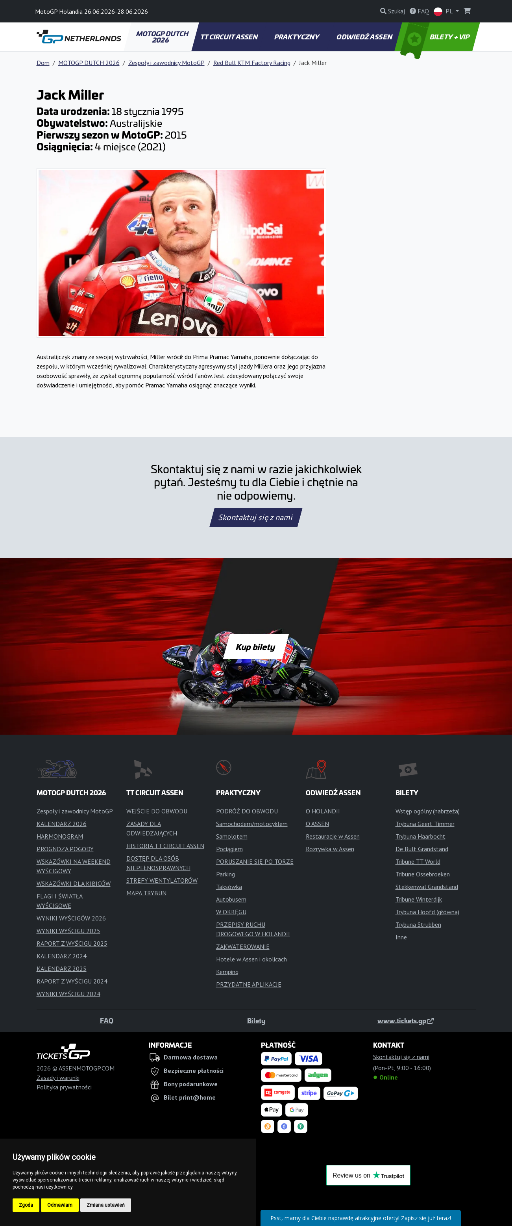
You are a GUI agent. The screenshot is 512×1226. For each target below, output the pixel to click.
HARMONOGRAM (60, 836)
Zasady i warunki (58, 1078)
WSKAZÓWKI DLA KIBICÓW (74, 883)
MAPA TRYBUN (146, 893)
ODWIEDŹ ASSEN (365, 36)
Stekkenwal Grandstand (427, 887)
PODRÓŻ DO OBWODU (247, 811)
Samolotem (232, 836)
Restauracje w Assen (333, 836)
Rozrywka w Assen (330, 849)
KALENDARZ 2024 (62, 956)
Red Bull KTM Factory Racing (251, 63)
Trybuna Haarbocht (420, 836)
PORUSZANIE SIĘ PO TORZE (255, 861)
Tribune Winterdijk (419, 899)
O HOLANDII (323, 811)
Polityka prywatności (64, 1087)
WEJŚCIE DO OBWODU (156, 811)
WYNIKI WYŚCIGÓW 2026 (71, 918)
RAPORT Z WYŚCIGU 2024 (72, 981)
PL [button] (444, 11)
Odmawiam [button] (59, 1205)
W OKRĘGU (231, 912)
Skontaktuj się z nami (256, 517)
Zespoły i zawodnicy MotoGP (166, 63)
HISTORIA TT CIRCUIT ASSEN (165, 846)
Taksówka (229, 887)
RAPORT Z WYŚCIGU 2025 (72, 943)
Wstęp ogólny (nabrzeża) (428, 811)
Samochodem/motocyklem (252, 824)
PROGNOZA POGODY (65, 849)
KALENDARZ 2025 (62, 968)
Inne (401, 937)
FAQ (106, 1020)
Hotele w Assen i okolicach (251, 959)
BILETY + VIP (435, 36)
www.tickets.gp (405, 1020)
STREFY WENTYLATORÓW (162, 880)
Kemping (227, 972)
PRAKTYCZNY (297, 36)
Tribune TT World (418, 861)
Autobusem (231, 899)
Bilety (256, 1020)
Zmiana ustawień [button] (106, 1205)
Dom (43, 63)
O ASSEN (317, 824)
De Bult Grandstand (422, 849)
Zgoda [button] (26, 1205)
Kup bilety (256, 646)
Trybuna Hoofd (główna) (427, 912)
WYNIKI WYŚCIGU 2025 (68, 931)
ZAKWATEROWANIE (243, 946)
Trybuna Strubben (418, 924)
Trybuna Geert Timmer (425, 824)
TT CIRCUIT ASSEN (229, 36)
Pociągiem (229, 849)
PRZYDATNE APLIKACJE (248, 984)
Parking (225, 874)
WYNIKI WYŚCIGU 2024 (68, 994)
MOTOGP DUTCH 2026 (162, 36)
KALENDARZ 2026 (62, 824)
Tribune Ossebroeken (423, 874)
